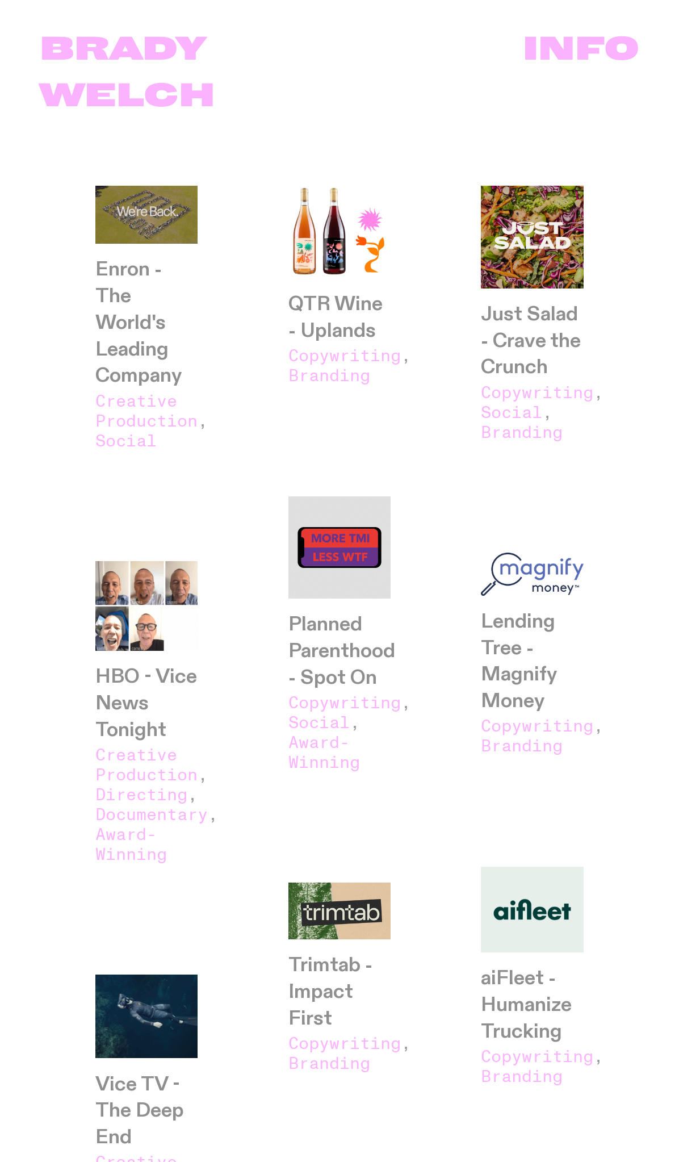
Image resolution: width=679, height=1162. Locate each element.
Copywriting (344, 356)
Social (126, 441)
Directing (141, 795)
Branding (329, 376)
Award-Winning (131, 845)
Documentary (151, 815)
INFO (575, 48)
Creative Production (146, 411)
